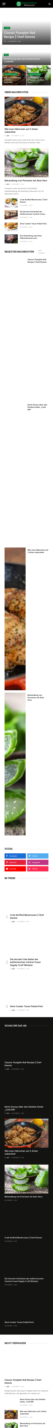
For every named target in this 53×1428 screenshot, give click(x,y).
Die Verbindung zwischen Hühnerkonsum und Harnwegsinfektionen (31, 238)
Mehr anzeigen (43, 251)
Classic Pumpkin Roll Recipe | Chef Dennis (37, 260)
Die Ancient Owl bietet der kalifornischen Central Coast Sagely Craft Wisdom (32, 214)
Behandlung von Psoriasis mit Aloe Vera (36, 80)
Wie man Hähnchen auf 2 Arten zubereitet (12, 80)
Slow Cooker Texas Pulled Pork (33, 224)
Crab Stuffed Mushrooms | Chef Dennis (23, 1237)
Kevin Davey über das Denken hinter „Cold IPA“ (37, 407)
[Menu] (4, 4)
